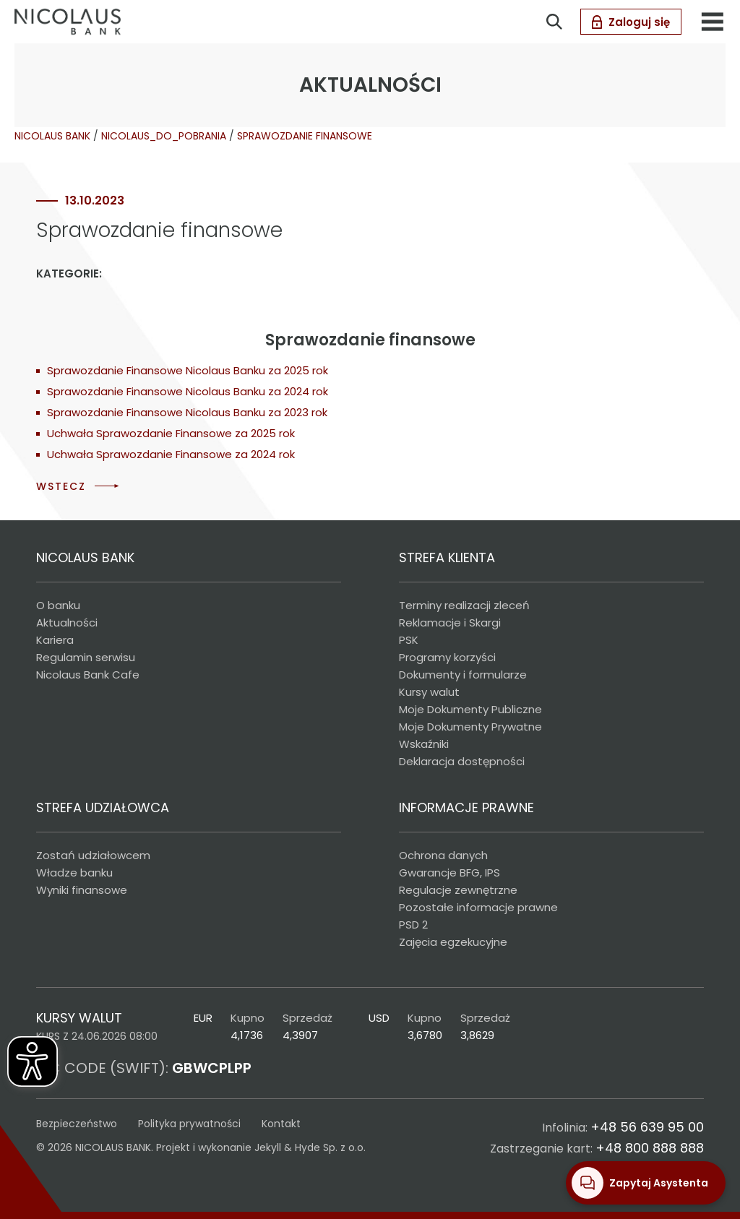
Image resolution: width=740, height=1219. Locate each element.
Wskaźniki (424, 743)
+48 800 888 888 (649, 1148)
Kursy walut (429, 691)
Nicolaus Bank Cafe (87, 674)
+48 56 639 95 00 (647, 1127)
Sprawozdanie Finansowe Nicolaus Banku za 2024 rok (187, 391)
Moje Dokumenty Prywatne (470, 726)
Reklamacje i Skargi (450, 622)
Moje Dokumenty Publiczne (470, 709)
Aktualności (67, 622)
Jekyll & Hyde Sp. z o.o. (310, 1147)
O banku (58, 605)
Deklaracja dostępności (462, 761)
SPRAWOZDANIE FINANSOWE (304, 136)
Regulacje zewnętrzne (458, 889)
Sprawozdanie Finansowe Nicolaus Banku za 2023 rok (187, 412)
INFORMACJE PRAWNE (466, 807)
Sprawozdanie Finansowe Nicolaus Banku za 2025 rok (187, 370)
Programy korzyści (447, 657)
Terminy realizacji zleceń (464, 605)
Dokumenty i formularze (463, 674)
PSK (408, 639)
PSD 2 (413, 924)
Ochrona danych (443, 855)
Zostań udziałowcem (93, 855)
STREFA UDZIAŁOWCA (102, 807)
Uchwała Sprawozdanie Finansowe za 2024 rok (171, 454)
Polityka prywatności (189, 1123)
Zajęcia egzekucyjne (453, 941)
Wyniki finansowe (81, 889)
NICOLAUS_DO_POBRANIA (163, 136)
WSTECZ (61, 486)
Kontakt (281, 1123)
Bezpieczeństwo (76, 1123)
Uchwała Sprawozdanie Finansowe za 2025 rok (171, 433)
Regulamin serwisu (85, 657)
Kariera (55, 639)
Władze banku (74, 872)
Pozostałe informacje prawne (478, 907)
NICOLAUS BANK (52, 136)
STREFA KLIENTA (447, 557)
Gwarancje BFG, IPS (449, 872)
